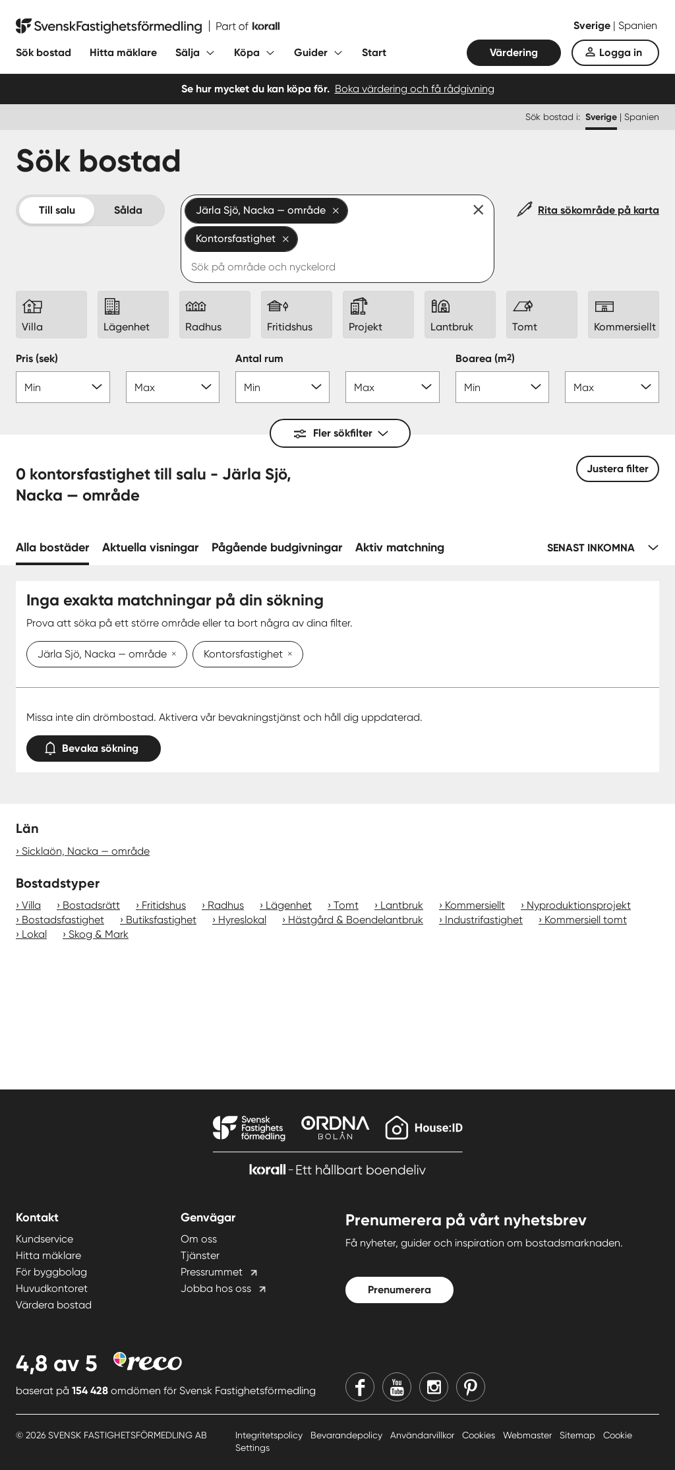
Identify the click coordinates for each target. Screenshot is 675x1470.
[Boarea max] (612, 387)
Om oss (199, 1239)
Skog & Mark (99, 934)
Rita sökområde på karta (598, 210)
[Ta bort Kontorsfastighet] (287, 654)
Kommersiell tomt (585, 919)
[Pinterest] (470, 1386)
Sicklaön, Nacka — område (86, 851)
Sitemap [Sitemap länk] (579, 1435)
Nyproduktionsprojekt (579, 905)
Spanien (637, 25)
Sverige (593, 25)
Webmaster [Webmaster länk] (528, 1435)
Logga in (620, 52)
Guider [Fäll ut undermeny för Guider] (311, 52)
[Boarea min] (502, 387)
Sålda (128, 210)
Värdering (514, 52)
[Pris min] (63, 387)
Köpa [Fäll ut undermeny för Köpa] (247, 52)
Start (374, 52)
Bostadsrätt (91, 905)
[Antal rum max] (392, 387)
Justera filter (618, 468)
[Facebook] (359, 1386)
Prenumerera (399, 1289)
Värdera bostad (54, 1305)
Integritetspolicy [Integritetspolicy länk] (270, 1435)
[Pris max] (173, 387)
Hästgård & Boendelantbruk (355, 919)
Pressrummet (212, 1272)
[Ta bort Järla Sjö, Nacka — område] (171, 654)
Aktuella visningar (150, 547)
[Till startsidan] (147, 26)
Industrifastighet (484, 919)
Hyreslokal (242, 919)
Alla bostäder (52, 547)
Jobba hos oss (216, 1288)
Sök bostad (43, 52)
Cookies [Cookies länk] (480, 1435)
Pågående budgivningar (277, 547)
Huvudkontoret (52, 1288)
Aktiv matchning (399, 547)
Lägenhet (289, 905)
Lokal (34, 934)
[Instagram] (433, 1386)
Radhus (226, 905)
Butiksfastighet (161, 919)
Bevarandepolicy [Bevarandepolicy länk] (347, 1435)
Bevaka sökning (93, 745)
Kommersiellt (475, 905)
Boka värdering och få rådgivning (414, 88)
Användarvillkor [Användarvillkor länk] (423, 1435)
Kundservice (44, 1239)
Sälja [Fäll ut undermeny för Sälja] (187, 52)
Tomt (346, 905)
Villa (31, 905)
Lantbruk (401, 905)
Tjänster (200, 1255)
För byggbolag (51, 1272)
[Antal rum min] (282, 387)
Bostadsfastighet (63, 919)
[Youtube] (396, 1386)
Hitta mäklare (123, 52)
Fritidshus (164, 905)
